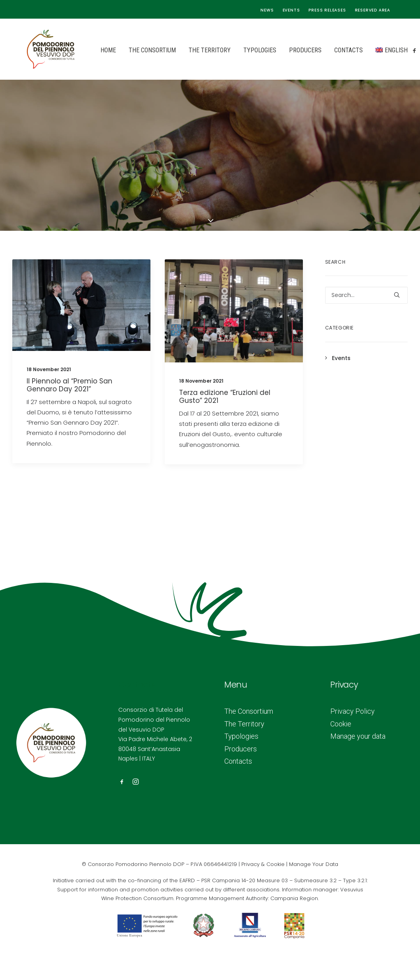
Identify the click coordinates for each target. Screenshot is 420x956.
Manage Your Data (313, 864)
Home (86, 50)
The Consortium (130, 50)
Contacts (327, 50)
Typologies (238, 50)
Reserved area (372, 10)
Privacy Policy (352, 711)
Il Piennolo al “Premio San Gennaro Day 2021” (69, 385)
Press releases (327, 10)
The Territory (188, 50)
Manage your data (357, 736)
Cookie (340, 724)
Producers (284, 50)
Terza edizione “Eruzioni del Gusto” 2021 (224, 396)
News (267, 10)
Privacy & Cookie (263, 864)
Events (291, 10)
